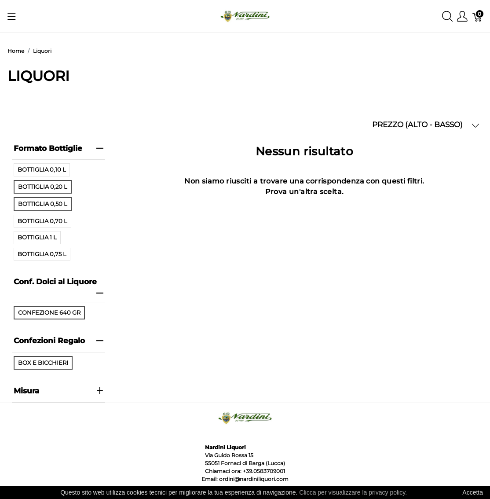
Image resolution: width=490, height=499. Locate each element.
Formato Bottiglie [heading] (59, 148)
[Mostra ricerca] (447, 16)
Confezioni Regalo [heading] (59, 340)
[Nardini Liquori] (244, 15)
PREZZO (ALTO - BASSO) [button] (425, 124)
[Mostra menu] (11, 16)
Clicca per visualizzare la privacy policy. (353, 492)
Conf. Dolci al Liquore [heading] (59, 287)
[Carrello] (477, 16)
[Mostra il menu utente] (462, 16)
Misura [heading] (59, 390)
